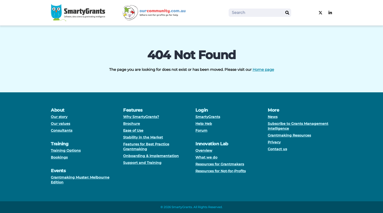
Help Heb (203, 123)
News (272, 117)
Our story (59, 117)
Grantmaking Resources (289, 135)
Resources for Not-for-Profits (220, 171)
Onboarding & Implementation (151, 156)
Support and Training (142, 162)
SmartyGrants (207, 117)
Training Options (66, 150)
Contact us (277, 149)
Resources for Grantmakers (219, 164)
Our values (60, 123)
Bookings (59, 157)
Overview (203, 150)
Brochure (131, 123)
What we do (206, 157)
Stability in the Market (143, 137)
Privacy (274, 142)
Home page (263, 69)
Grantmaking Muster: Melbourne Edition (80, 179)
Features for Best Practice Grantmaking (146, 146)
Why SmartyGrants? (141, 117)
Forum (201, 130)
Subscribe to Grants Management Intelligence (298, 126)
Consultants (61, 130)
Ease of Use (133, 130)
